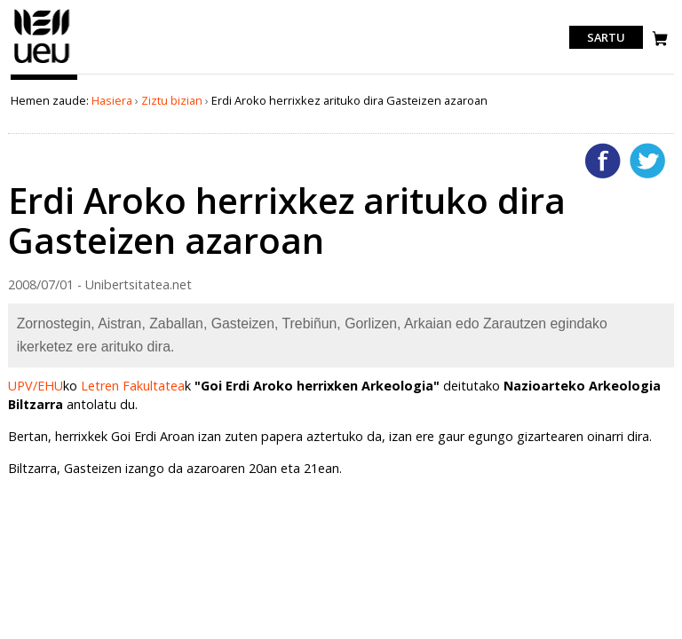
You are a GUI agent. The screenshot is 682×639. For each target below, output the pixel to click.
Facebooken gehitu (603, 160)
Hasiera (111, 100)
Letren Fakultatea (133, 385)
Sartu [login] (606, 37)
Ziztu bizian (171, 100)
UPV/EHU (35, 385)
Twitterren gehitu (647, 160)
